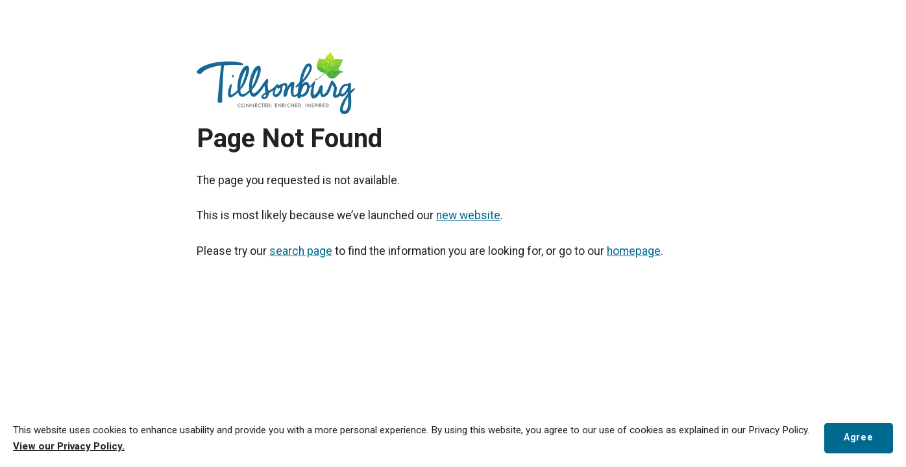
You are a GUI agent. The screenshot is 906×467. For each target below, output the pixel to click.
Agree (858, 437)
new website (468, 215)
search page (300, 251)
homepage (634, 251)
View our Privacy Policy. (69, 446)
